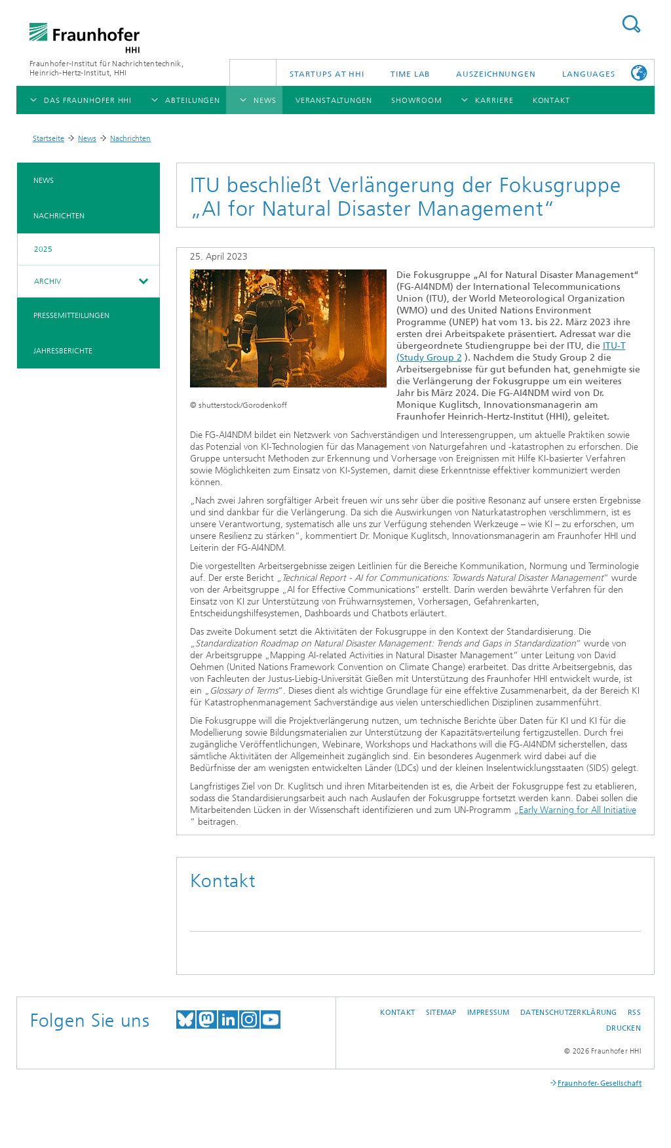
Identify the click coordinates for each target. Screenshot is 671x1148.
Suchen (631, 24)
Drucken (623, 1028)
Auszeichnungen (496, 74)
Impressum (488, 1012)
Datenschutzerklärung (568, 1012)
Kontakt (397, 1012)
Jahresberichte (62, 350)
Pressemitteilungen (71, 315)
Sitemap (441, 1012)
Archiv (47, 281)
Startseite (48, 138)
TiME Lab (410, 74)
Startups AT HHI (327, 74)
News (87, 138)
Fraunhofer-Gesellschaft (600, 1083)
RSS (634, 1012)
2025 (43, 249)
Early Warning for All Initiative (577, 810)
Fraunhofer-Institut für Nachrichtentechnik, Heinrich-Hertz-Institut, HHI (106, 68)
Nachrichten (130, 138)
